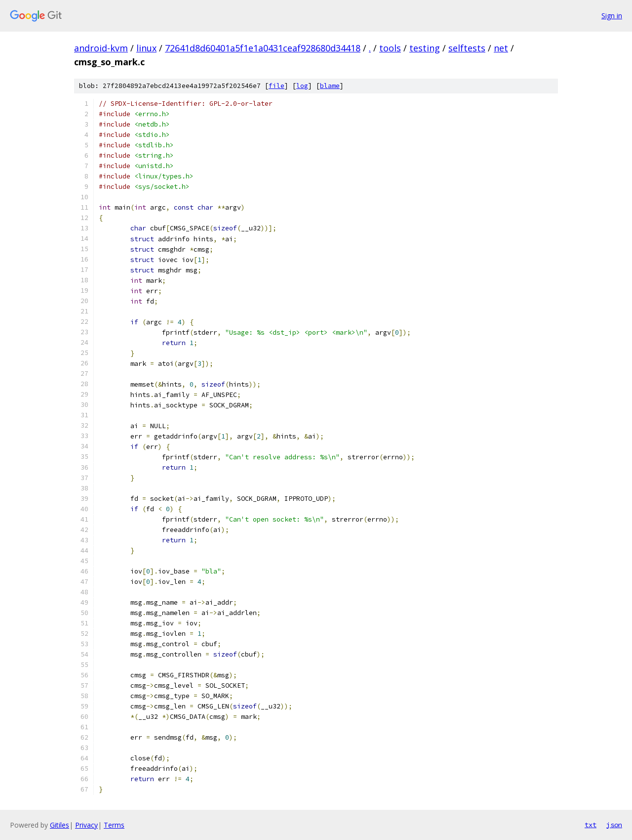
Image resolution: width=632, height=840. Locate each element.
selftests (466, 48)
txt (590, 824)
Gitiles (59, 825)
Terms (114, 825)
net (501, 48)
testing (424, 48)
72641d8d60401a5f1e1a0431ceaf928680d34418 (262, 48)
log (302, 86)
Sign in (611, 15)
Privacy (86, 825)
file (276, 86)
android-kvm (101, 48)
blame (330, 86)
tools (390, 48)
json (614, 824)
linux (146, 48)
